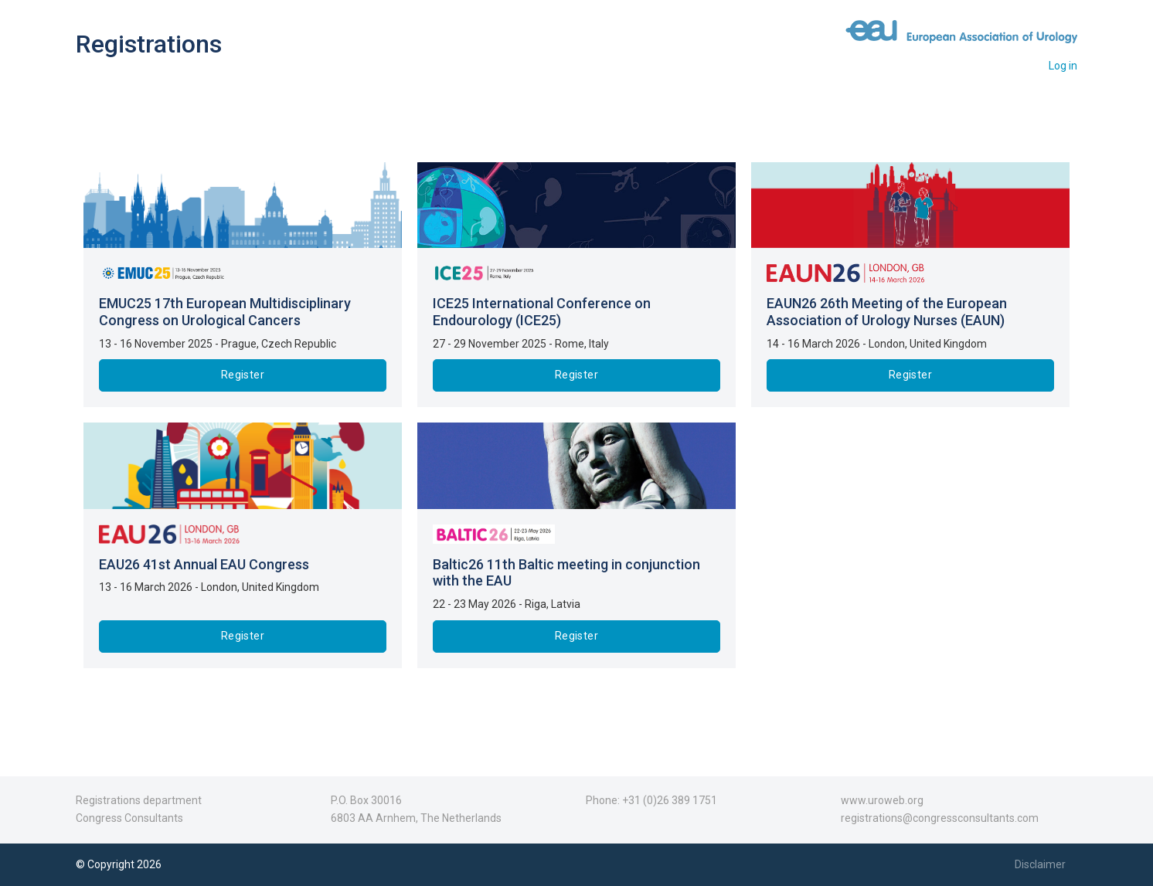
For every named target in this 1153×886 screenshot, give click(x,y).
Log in (1063, 65)
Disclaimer (1040, 864)
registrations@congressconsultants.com (940, 818)
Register (242, 374)
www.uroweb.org (882, 800)
